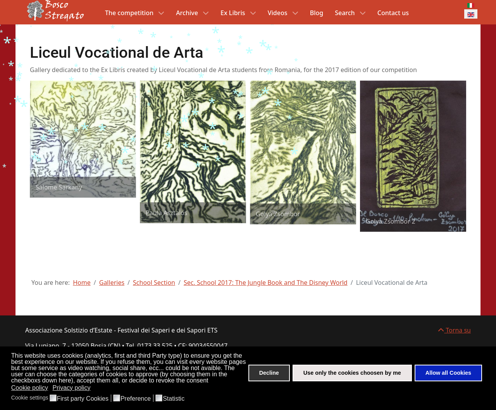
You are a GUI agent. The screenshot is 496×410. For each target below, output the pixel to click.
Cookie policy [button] (29, 387)
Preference (136, 399)
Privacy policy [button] (72, 387)
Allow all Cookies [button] (448, 373)
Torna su (454, 330)
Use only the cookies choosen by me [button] (352, 373)
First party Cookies (82, 399)
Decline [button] (269, 373)
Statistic (173, 399)
